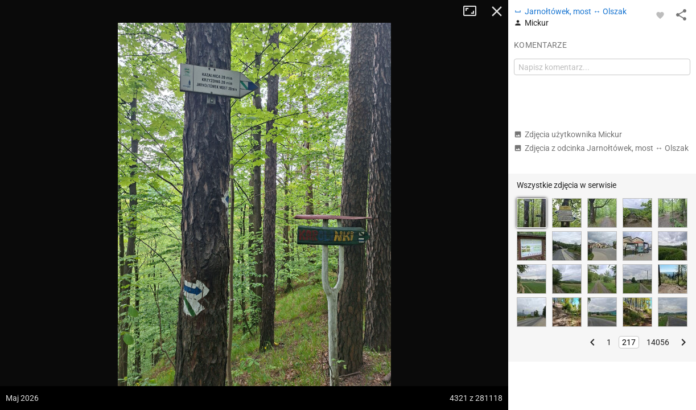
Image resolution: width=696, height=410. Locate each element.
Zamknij (496, 11)
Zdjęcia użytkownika (568, 134)
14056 (657, 342)
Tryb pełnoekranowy (474, 11)
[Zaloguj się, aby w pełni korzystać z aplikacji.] (660, 14)
